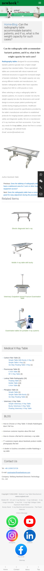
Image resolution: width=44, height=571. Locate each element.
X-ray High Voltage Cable (31, 502)
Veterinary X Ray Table (12, 401)
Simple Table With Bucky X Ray (20, 360)
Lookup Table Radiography (13, 378)
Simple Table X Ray (16, 362)
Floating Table (14, 381)
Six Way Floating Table (17, 397)
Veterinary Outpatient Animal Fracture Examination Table (22, 297)
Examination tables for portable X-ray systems (22, 331)
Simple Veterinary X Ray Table (20, 404)
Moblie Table (13, 383)
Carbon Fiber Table (11, 358)
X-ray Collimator (32, 500)
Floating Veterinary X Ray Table (20, 408)
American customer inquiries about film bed (19, 431)
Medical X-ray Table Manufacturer (30, 494)
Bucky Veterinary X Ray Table (19, 406)
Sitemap (22, 560)
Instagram (12, 536)
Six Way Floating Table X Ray (19, 365)
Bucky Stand (6, 507)
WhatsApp (12, 522)
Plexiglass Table (10, 390)
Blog (14, 24)
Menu (27, 568)
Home (7, 24)
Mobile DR (5, 500)
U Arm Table (13, 385)
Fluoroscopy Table (10, 369)
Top (38, 567)
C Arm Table (13, 372)
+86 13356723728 (11, 468)
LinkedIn (30, 536)
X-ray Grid (18, 502)
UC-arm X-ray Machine (17, 500)
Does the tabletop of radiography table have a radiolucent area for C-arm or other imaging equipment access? (22, 186)
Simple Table (13, 392)
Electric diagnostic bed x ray (22, 228)
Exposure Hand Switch (21, 505)
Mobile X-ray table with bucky (22, 263)
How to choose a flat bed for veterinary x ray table (21, 436)
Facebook (21, 551)
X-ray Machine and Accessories (23, 507)
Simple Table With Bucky (18, 394)
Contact (16, 567)
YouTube (30, 522)
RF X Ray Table (14, 374)
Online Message (21, 513)
